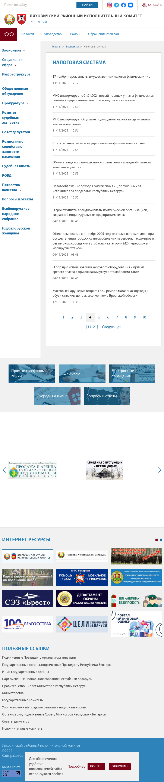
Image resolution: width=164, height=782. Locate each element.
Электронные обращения (122, 373)
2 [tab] (161, 540)
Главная (56, 47)
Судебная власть (16, 166)
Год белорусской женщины (16, 231)
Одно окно (71, 374)
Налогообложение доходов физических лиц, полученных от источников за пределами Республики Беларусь (97, 189)
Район (75, 34)
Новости (27, 34)
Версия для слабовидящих (8, 34)
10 (144, 317)
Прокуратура (15, 103)
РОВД (7, 176)
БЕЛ (44, 22)
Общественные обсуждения (15, 91)
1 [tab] (156, 540)
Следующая (111, 327)
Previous (5, 469)
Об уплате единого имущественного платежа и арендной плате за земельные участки (102, 165)
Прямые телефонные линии (29, 373)
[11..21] (92, 327)
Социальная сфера (12, 62)
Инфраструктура (16, 77)
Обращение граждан (103, 34)
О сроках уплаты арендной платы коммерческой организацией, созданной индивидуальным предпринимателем (100, 213)
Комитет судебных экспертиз (10, 118)
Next (158, 469)
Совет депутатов (16, 132)
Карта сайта (155, 5)
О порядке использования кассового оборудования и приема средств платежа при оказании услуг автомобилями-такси (99, 270)
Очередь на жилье (52, 396)
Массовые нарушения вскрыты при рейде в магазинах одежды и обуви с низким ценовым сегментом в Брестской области (100, 293)
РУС (32, 22)
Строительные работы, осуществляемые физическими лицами (99, 143)
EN (38, 22)
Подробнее (76, 767)
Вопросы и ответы (17, 199)
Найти (87, 5)
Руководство (52, 34)
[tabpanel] (82, 594)
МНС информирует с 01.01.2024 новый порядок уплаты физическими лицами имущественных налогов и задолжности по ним (104, 98)
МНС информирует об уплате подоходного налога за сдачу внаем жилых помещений (101, 122)
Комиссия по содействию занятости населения (12, 149)
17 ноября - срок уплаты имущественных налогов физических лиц (101, 76)
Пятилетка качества (11, 187)
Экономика (13, 50)
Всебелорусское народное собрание (15, 214)
